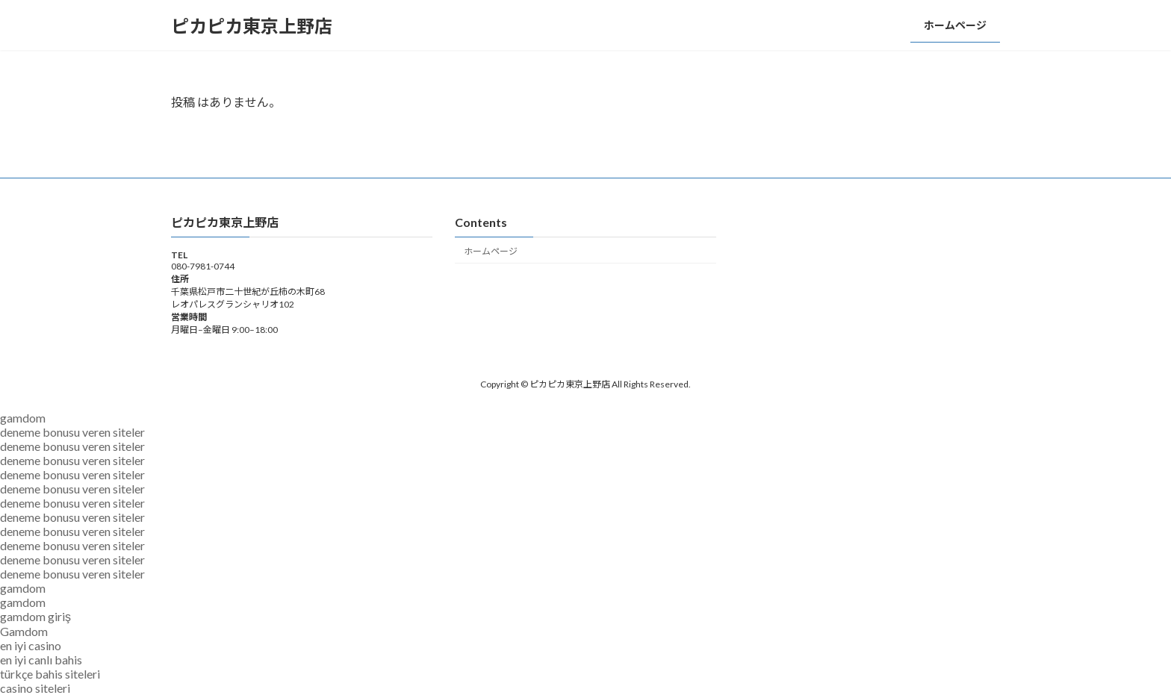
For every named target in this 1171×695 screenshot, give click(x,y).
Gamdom (24, 631)
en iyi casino (30, 645)
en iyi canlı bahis (41, 659)
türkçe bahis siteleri (50, 674)
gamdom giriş (35, 616)
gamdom (23, 418)
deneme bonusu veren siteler (72, 432)
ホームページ (491, 251)
